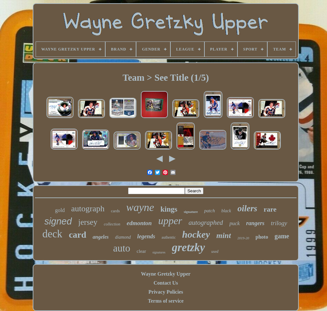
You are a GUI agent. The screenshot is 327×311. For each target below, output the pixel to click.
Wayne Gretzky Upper (165, 274)
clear (141, 251)
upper (170, 220)
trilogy (279, 223)
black (226, 210)
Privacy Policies (166, 292)
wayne (140, 207)
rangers (255, 223)
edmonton (139, 223)
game (281, 236)
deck (52, 234)
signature (191, 212)
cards (115, 210)
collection (112, 224)
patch (209, 210)
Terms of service (166, 301)
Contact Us (165, 283)
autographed (206, 222)
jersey (88, 222)
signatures (159, 252)
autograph (88, 208)
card (77, 235)
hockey (196, 234)
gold (60, 210)
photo (261, 237)
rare (270, 209)
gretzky (188, 247)
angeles (101, 237)
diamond (123, 237)
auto (121, 248)
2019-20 (243, 238)
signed (58, 221)
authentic (169, 237)
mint (223, 235)
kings (168, 209)
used (215, 251)
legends (146, 236)
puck (234, 223)
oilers (247, 208)
